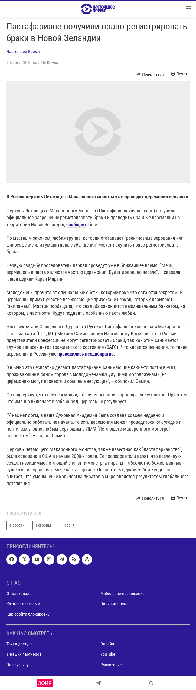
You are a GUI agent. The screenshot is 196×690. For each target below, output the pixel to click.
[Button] (150, 74)
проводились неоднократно (85, 354)
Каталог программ (23, 603)
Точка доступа (19, 643)
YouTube (107, 654)
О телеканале (18, 593)
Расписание (111, 664)
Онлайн (107, 643)
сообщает (76, 224)
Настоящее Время (23, 51)
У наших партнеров (23, 654)
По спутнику (17, 664)
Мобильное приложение (122, 593)
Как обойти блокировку (28, 614)
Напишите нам (113, 603)
